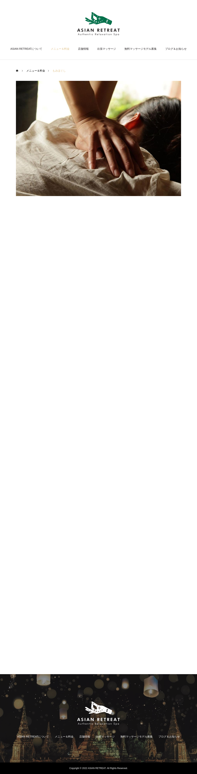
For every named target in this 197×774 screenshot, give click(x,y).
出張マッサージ (106, 48)
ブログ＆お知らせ (176, 48)
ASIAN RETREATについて (26, 48)
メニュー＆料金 (60, 48)
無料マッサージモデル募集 (140, 48)
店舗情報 (83, 48)
